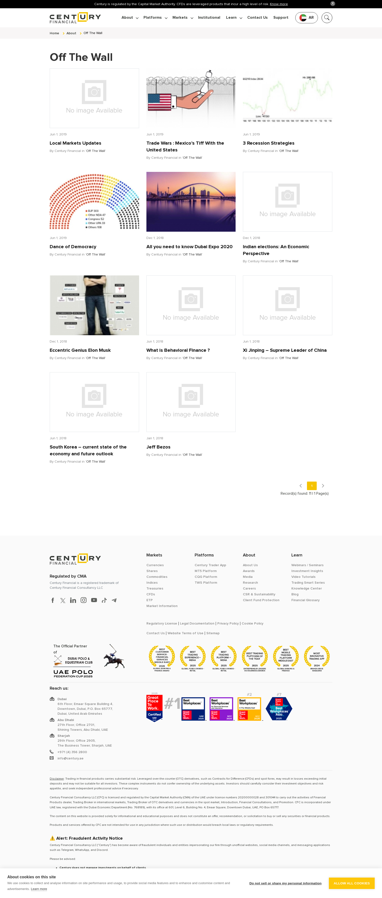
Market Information (162, 606)
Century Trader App (210, 565)
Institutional (209, 17)
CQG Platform (206, 577)
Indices (152, 582)
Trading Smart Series (308, 582)
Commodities (156, 577)
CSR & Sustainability (259, 594)
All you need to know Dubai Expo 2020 (189, 247)
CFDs (150, 594)
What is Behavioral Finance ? (178, 350)
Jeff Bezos (158, 447)
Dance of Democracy (73, 247)
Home (54, 33)
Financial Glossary (305, 600)
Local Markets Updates (75, 143)
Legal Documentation (197, 623)
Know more (279, 4)
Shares (152, 571)
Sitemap (213, 633)
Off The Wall (95, 151)
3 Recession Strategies (269, 143)
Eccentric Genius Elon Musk (80, 350)
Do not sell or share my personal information (285, 883)
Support (280, 17)
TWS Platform (206, 582)
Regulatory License (161, 623)
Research (250, 582)
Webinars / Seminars (307, 565)
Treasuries (154, 588)
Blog (294, 594)
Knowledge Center (306, 588)
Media (248, 577)
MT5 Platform (206, 571)
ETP (149, 600)
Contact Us (257, 17)
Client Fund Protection (261, 600)
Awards (249, 571)
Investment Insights (307, 571)
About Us (250, 565)
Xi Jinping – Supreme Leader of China (285, 350)
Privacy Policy (228, 623)
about (71, 33)
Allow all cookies (352, 883)
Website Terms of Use (185, 633)
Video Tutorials (303, 577)
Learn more (39, 889)
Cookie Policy (252, 623)
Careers (249, 588)
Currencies (155, 565)
